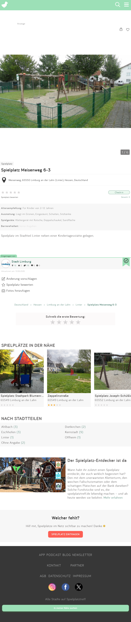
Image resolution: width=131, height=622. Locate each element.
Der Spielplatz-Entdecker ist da (97, 460)
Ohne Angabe (10, 442)
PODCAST (53, 555)
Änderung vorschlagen (21, 279)
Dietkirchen (73, 427)
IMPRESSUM (82, 576)
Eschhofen (8, 432)
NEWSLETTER (82, 555)
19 (14, 265)
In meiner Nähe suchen (65, 608)
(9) (81, 432)
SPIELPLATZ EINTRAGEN (65, 534)
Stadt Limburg (21, 261)
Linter (79, 304)
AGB (43, 576)
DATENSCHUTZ (59, 576)
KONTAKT (54, 565)
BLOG (66, 555)
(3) (16, 427)
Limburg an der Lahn (59, 304)
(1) (12, 437)
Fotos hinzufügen (18, 290)
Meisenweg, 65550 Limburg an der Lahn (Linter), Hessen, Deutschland (48, 180)
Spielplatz (6, 163)
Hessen (38, 304)
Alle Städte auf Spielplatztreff (65, 599)
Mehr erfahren (113, 497)
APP (42, 555)
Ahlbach (7, 427)
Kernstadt (71, 432)
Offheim (70, 437)
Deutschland (21, 304)
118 (26, 265)
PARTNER (77, 565)
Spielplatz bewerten (9, 197)
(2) (84, 427)
